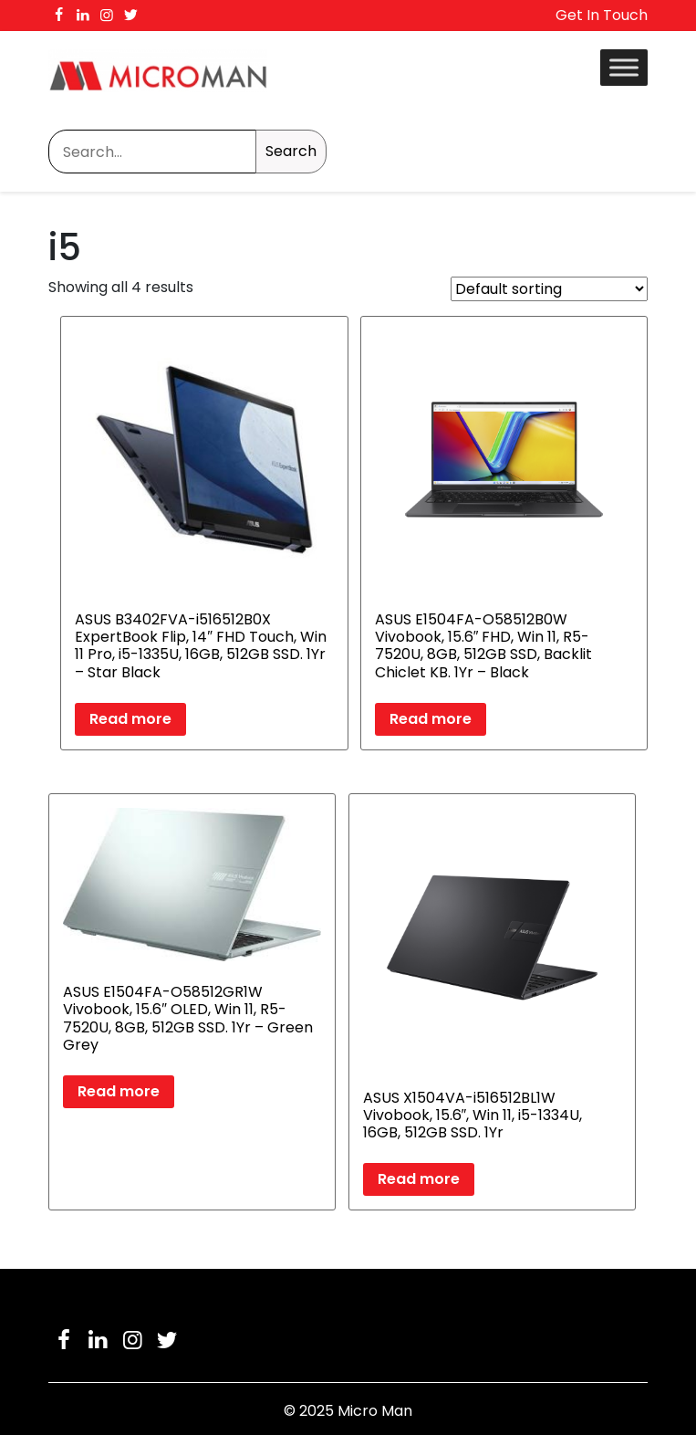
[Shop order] (549, 289)
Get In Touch (602, 15)
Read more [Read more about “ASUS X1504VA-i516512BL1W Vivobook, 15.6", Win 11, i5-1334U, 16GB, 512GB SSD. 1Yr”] (419, 1178)
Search (291, 151)
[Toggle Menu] (624, 67)
